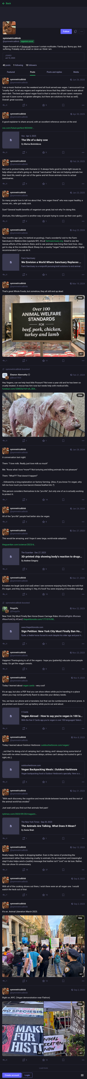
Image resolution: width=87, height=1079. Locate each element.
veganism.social (27, 41)
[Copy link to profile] (75, 31)
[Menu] (81, 31)
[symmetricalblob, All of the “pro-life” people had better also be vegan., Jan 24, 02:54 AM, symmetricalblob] (43, 515)
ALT (81, 354)
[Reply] (5, 105)
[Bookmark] (63, 105)
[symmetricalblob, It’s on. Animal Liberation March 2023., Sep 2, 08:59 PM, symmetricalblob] (43, 943)
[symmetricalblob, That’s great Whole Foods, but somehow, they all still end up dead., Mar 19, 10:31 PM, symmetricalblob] (43, 322)
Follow (66, 31)
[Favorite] (44, 105)
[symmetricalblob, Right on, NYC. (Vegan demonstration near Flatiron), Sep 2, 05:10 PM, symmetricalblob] (43, 1025)
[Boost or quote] (25, 105)
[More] (83, 105)
